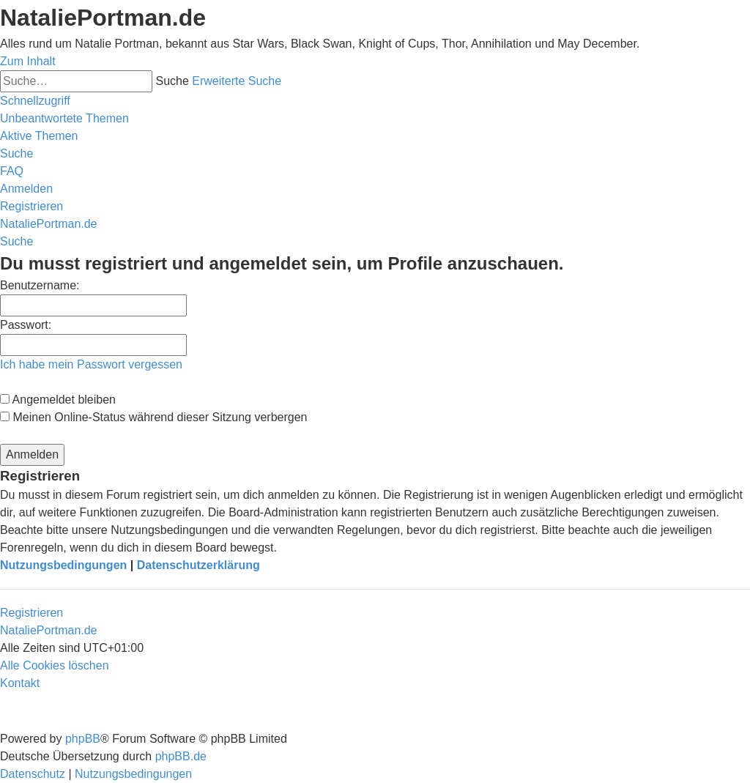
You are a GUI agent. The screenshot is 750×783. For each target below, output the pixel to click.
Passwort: (25, 325)
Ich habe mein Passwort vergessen (91, 364)
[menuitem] (64, 118)
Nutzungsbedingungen (63, 565)
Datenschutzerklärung (198, 565)
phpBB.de (181, 756)
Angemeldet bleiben (58, 399)
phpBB (82, 738)
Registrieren (31, 612)
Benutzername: (40, 285)
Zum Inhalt (28, 61)
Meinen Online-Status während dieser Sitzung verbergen (153, 417)
